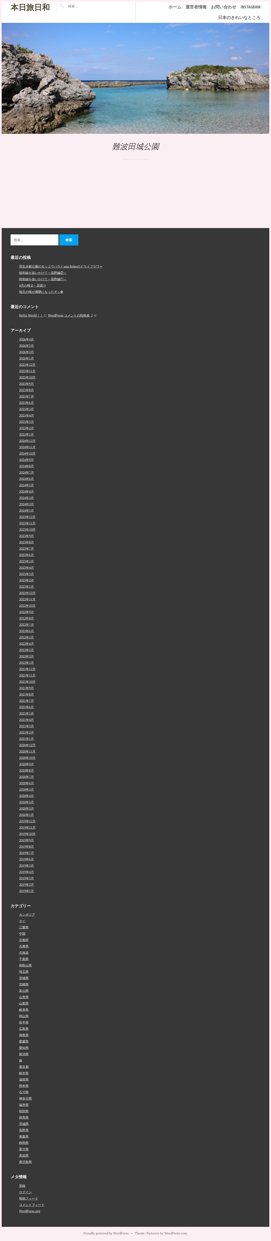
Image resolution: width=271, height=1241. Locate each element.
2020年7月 (26, 776)
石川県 (24, 1092)
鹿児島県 (25, 1162)
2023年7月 (26, 548)
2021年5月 (26, 713)
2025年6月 (26, 402)
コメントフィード (31, 1204)
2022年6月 (26, 631)
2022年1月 (26, 662)
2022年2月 (26, 656)
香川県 (24, 1149)
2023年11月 (27, 523)
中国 (22, 933)
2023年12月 (27, 516)
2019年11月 (27, 827)
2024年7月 (26, 472)
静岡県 (24, 1143)
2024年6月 (26, 478)
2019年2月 (26, 884)
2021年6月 (26, 707)
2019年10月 (27, 833)
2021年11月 (27, 675)
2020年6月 (26, 783)
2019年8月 (26, 846)
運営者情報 (196, 7)
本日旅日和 (30, 7)
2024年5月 (26, 485)
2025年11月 (27, 371)
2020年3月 (26, 802)
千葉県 (24, 959)
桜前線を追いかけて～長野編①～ (43, 279)
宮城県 (24, 978)
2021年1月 (26, 738)
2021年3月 (26, 726)
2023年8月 (26, 542)
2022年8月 (26, 618)
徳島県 (24, 1035)
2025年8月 (26, 390)
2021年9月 (26, 688)
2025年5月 (26, 409)
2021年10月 (27, 681)
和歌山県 (25, 965)
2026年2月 (26, 352)
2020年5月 (26, 789)
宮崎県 (24, 984)
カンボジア (27, 914)
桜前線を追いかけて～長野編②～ (43, 272)
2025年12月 (27, 364)
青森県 (24, 1136)
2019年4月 (26, 871)
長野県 (24, 1130)
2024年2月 (26, 504)
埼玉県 (24, 971)
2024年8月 (26, 466)
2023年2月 (26, 580)
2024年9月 (26, 459)
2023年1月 (26, 586)
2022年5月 (26, 637)
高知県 (24, 1155)
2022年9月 (26, 612)
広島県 (24, 1028)
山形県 (24, 997)
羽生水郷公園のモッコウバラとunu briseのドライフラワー (60, 266)
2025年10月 (27, 377)
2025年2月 (26, 428)
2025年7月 (26, 396)
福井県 (24, 1105)
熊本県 (24, 1086)
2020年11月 (27, 751)
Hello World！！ (31, 315)
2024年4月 (26, 491)
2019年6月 (26, 859)
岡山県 (24, 1016)
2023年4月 (26, 567)
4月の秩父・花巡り (32, 285)
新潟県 (24, 1054)
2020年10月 (27, 757)
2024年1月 (26, 510)
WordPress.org (29, 1211)
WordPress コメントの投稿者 (69, 315)
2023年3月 (26, 573)
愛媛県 (24, 1041)
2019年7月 (26, 852)
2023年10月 (27, 529)
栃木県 (24, 1073)
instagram (250, 7)
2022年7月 (26, 624)
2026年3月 (26, 345)
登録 (22, 1185)
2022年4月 (26, 643)
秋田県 (24, 1111)
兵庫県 (24, 946)
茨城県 (24, 1124)
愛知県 (24, 1048)
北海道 (24, 952)
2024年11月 (27, 447)
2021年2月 (26, 732)
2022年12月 (27, 592)
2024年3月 (26, 497)
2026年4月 (26, 339)
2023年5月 (26, 561)
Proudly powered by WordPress (106, 1233)
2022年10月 (27, 605)
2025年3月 (26, 421)
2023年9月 (26, 535)
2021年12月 (27, 669)
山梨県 (24, 1003)
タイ (22, 921)
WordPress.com (176, 1233)
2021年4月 (26, 719)
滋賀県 (24, 1079)
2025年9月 (26, 383)
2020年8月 (26, 770)
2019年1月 (26, 890)
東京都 (24, 1067)
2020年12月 (27, 745)
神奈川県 (25, 1098)
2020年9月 (26, 764)
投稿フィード (28, 1198)
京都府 (24, 940)
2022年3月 (26, 650)
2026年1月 (26, 358)
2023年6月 (26, 554)
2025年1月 (26, 434)
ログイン (25, 1192)
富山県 (24, 990)
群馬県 (24, 1117)
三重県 (24, 927)
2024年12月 (27, 440)
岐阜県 (24, 1009)
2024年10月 (27, 453)
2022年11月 (27, 599)
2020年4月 (26, 795)
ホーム (175, 7)
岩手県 (24, 1022)
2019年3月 (26, 878)
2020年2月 (26, 808)
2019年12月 (27, 821)
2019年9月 (26, 840)
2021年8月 (26, 694)
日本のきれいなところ (239, 17)
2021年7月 (26, 700)
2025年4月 (26, 415)
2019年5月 (26, 865)
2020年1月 (26, 814)
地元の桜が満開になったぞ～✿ (41, 291)
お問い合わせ (223, 7)
